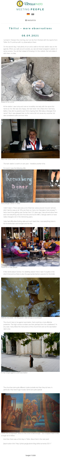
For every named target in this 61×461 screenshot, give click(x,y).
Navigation (30, 20)
